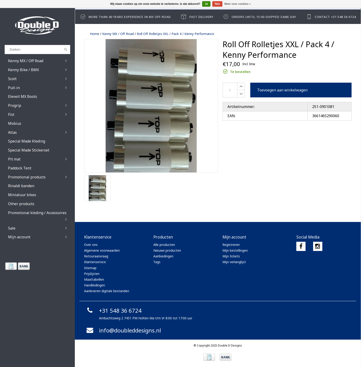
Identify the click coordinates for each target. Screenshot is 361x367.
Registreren (231, 244)
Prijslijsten (91, 273)
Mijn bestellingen (235, 250)
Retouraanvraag (96, 256)
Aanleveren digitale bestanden (106, 291)
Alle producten (164, 244)
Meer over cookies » (237, 4)
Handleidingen (94, 285)
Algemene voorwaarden (102, 250)
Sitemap (90, 268)
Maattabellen (94, 279)
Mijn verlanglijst (234, 262)
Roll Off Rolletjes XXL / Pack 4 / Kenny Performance (175, 34)
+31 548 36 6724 (113, 310)
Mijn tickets (231, 256)
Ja (206, 4)
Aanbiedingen (163, 256)
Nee (217, 4)
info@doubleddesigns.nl (123, 330)
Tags (156, 262)
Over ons (91, 244)
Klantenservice (95, 262)
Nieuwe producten (167, 250)
